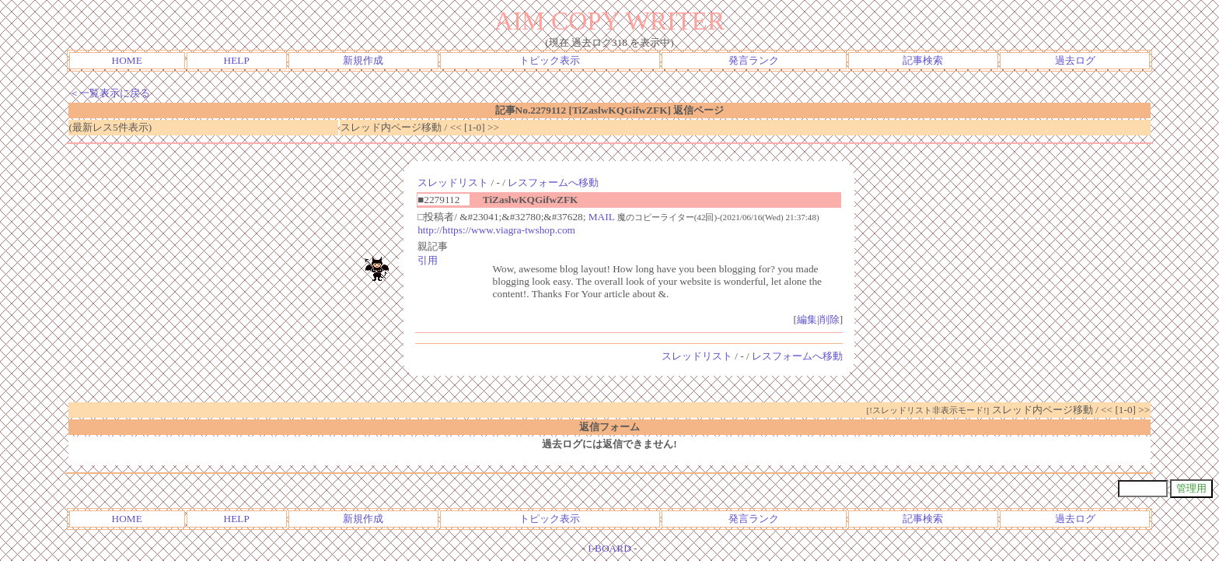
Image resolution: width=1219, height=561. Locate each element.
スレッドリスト (452, 182)
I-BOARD (609, 548)
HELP (237, 60)
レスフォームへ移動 (553, 182)
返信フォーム (609, 427)
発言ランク (753, 60)
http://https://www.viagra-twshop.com (496, 230)
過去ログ (1075, 60)
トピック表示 (549, 60)
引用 (427, 260)
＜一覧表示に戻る (109, 93)
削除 (829, 319)
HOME (127, 60)
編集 (807, 319)
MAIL (602, 217)
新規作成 (363, 60)
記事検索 (923, 60)
